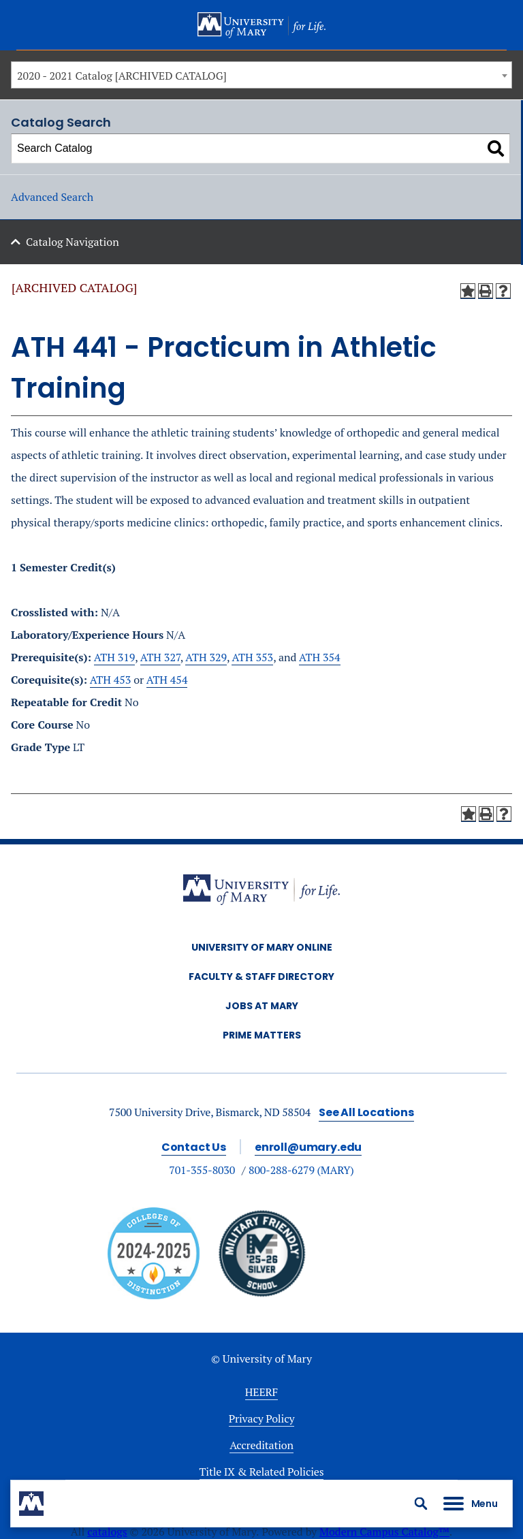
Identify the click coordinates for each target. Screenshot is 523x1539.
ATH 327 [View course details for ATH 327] (160, 657)
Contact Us (193, 1147)
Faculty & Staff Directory (261, 976)
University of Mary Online (261, 947)
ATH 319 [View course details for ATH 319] (115, 657)
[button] (421, 1504)
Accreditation (261, 1445)
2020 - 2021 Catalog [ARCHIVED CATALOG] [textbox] (122, 75)
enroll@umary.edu (308, 1147)
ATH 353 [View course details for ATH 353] (252, 657)
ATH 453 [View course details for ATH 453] (110, 679)
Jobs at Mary (261, 1006)
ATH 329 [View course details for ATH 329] (206, 657)
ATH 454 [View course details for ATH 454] (167, 679)
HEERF (261, 1391)
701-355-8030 (202, 1169)
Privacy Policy (262, 1418)
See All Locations (366, 1112)
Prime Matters (262, 1035)
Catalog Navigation (72, 241)
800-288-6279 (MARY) (301, 1169)
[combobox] (261, 75)
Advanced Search (52, 196)
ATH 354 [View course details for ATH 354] (319, 657)
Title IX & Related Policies (262, 1471)
